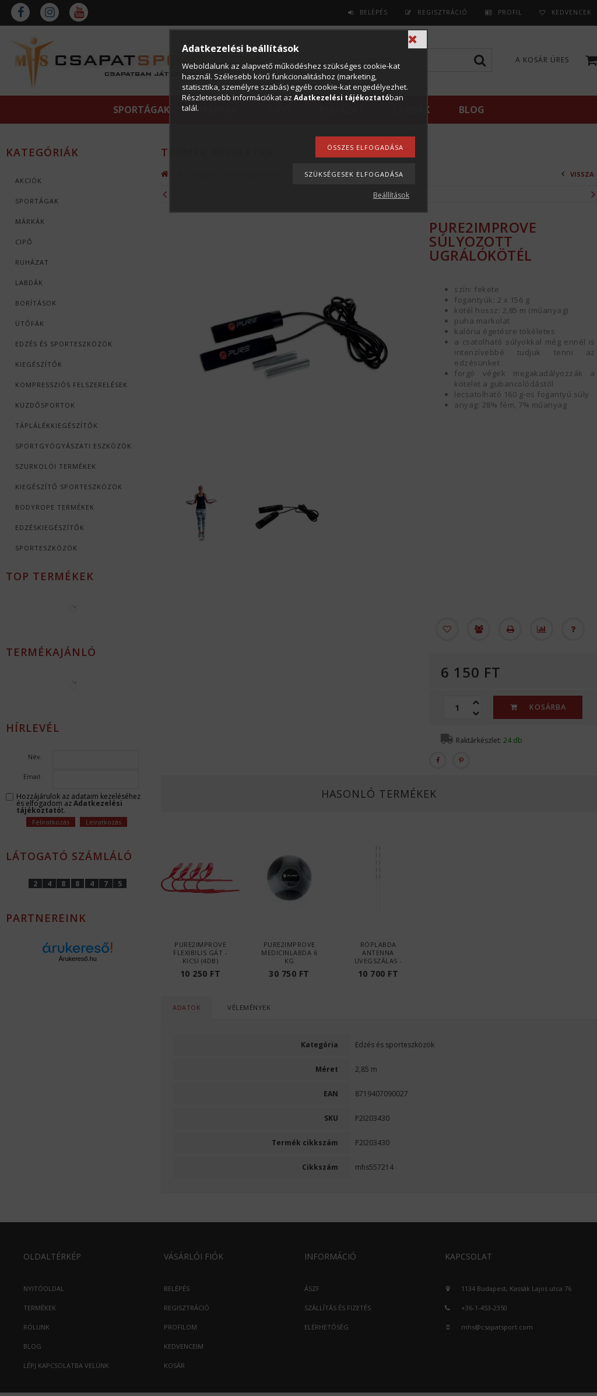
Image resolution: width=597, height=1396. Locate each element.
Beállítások (391, 195)
